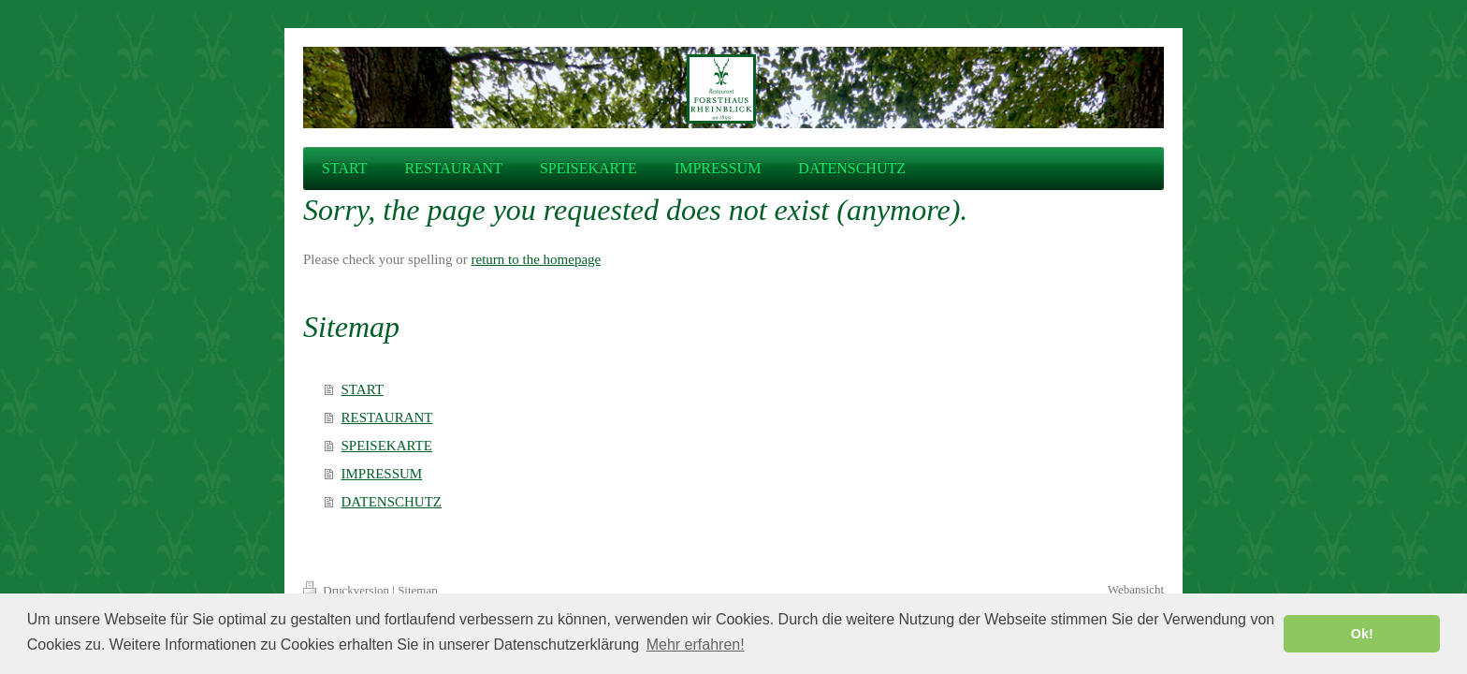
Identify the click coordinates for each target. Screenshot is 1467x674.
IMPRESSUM (382, 473)
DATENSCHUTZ (392, 501)
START (362, 389)
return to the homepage (537, 259)
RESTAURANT (387, 417)
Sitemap (418, 590)
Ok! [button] (1362, 633)
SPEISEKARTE (386, 445)
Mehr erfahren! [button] (695, 644)
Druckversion (347, 590)
